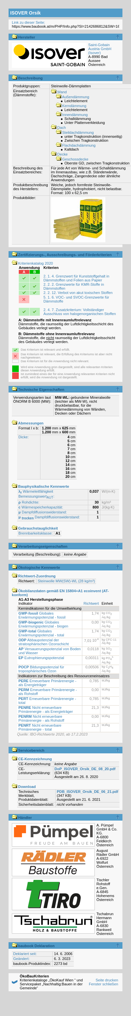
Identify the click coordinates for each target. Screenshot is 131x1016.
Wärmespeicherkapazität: (40, 507)
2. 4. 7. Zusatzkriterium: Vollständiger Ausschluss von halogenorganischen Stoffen (79, 312)
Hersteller (23, 37)
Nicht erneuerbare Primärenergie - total (40, 727)
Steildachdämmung (75, 132)
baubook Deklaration (33, 946)
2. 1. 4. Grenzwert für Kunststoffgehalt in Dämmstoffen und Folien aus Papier (76, 278)
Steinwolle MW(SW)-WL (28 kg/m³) (66, 581)
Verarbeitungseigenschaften (39, 546)
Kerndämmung (71, 106)
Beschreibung (27, 78)
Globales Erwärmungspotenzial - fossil (42, 615)
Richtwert (91, 603)
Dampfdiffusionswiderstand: (42, 512)
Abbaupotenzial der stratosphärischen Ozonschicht (43, 642)
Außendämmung (72, 97)
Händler (22, 818)
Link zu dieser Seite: (28, 22)
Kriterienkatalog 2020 (32, 263)
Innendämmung (72, 115)
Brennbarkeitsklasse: (35, 533)
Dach (58, 128)
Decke (59, 154)
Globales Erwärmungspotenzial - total (41, 633)
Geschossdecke (72, 159)
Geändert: (21, 959)
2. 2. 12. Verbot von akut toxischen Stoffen (78, 293)
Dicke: (23, 437)
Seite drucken (106, 980)
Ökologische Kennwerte (36, 567)
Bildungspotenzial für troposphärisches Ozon (41, 669)
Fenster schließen (103, 984)
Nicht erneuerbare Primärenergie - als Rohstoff (41, 718)
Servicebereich (28, 750)
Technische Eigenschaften (38, 390)
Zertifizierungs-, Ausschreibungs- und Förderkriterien (62, 255)
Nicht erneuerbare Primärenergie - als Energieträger (45, 709)
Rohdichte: (28, 502)
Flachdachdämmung (75, 145)
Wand (59, 92)
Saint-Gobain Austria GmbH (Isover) (99, 49)
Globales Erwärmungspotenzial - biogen (43, 624)
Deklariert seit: (25, 954)
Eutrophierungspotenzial (41, 658)
